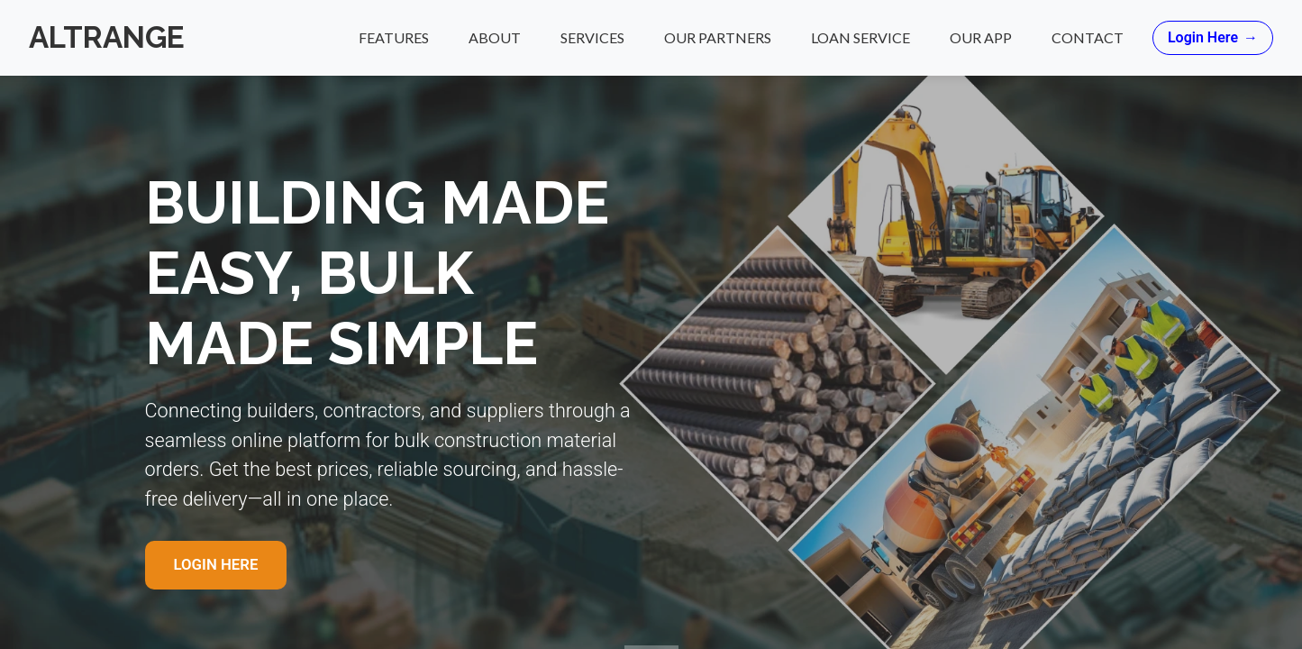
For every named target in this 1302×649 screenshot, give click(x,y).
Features (394, 37)
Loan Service (860, 37)
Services (592, 37)
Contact (1088, 37)
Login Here (1213, 38)
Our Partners (717, 37)
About (495, 37)
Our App (981, 37)
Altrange (107, 37)
